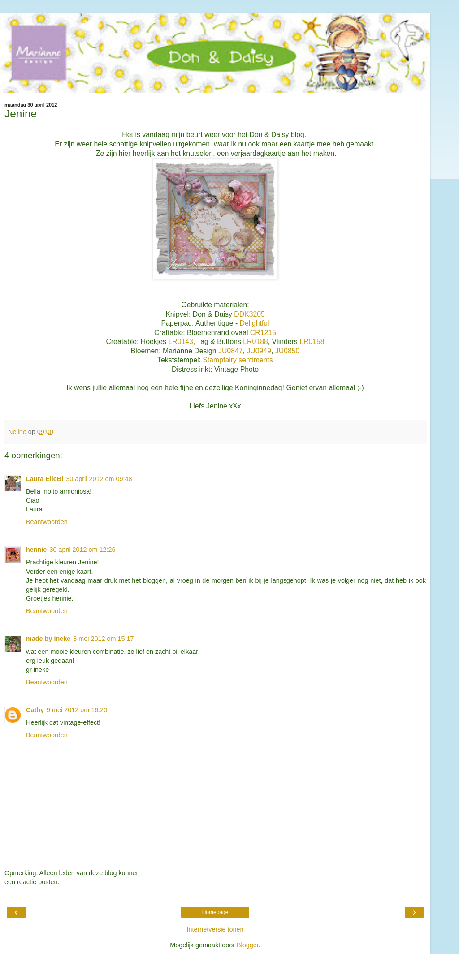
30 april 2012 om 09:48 (99, 478)
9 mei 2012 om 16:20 (77, 709)
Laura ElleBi (44, 478)
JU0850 (287, 351)
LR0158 (311, 341)
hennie (36, 549)
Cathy (35, 709)
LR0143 (180, 341)
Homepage (215, 912)
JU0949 (259, 351)
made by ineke (48, 638)
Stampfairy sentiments (238, 360)
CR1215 (263, 332)
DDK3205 (249, 314)
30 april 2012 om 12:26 (82, 549)
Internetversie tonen (214, 929)
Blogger (248, 945)
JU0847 (230, 351)
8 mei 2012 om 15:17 (103, 638)
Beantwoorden (47, 521)
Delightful (254, 323)
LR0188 (254, 341)
